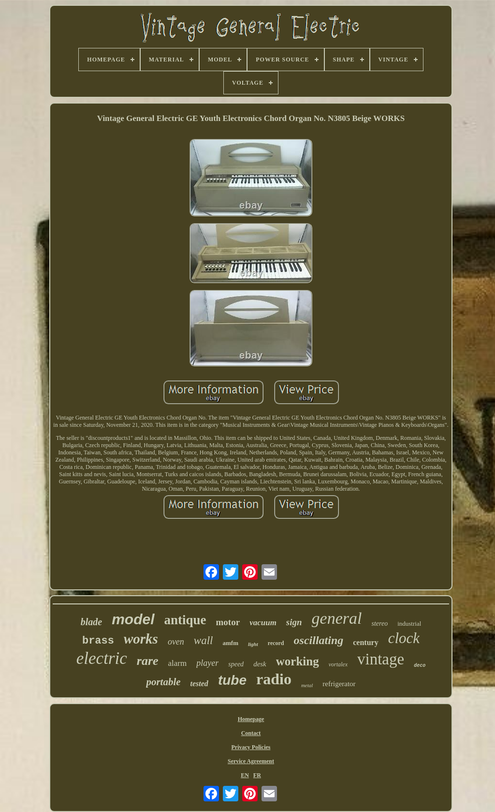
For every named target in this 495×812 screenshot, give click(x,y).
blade (91, 622)
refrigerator (338, 684)
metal (307, 685)
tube (232, 680)
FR (257, 775)
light (253, 644)
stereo (379, 623)
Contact (251, 733)
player (207, 663)
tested (199, 683)
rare (148, 661)
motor (228, 622)
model (133, 619)
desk (259, 664)
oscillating (319, 640)
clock (404, 638)
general (337, 618)
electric (101, 658)
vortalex (338, 664)
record (276, 643)
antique (185, 620)
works (141, 639)
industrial (409, 623)
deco (419, 665)
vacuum (263, 622)
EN (245, 775)
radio (273, 679)
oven (176, 642)
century (365, 642)
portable (163, 682)
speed (236, 664)
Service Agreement (251, 761)
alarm (177, 663)
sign (294, 622)
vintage (380, 659)
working (297, 661)
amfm (230, 643)
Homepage (251, 719)
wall (203, 640)
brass (98, 641)
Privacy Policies (251, 747)
